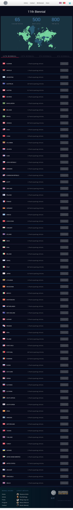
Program (4, 502)
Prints (3, 500)
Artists (4, 497)
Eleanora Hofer (24, 494)
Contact (4, 505)
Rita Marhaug (23, 497)
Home (4, 494)
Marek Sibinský (24, 505)
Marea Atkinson (24, 502)
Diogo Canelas (67, 500)
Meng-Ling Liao (24, 500)
